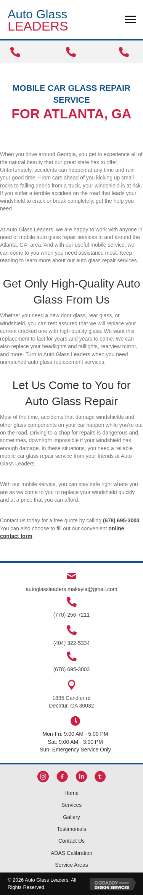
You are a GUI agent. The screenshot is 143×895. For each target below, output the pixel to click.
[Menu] (130, 19)
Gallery (71, 817)
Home (71, 793)
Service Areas (71, 865)
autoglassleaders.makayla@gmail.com (71, 589)
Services (71, 805)
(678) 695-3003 (121, 520)
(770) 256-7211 (71, 615)
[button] (43, 777)
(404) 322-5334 (71, 643)
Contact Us (71, 841)
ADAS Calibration (71, 853)
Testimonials (71, 829)
